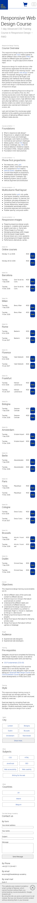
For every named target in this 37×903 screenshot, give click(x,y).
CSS (20, 143)
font (18, 169)
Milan (5, 301)
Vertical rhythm (9, 170)
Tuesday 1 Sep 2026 (5, 281)
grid (20, 165)
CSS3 (18, 55)
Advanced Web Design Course (19, 672)
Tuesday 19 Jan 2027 (6, 339)
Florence (6, 352)
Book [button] (32, 256)
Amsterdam (8, 429)
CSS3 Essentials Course (10, 674)
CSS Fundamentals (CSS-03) (14, 663)
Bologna (6, 404)
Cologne (6, 507)
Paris (4, 481)
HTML (28, 57)
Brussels (6, 532)
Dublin (5, 558)
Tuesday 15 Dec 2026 (6, 288)
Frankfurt (7, 378)
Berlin (5, 455)
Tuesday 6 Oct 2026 (5, 332)
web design (23, 73)
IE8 (22, 145)
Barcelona (7, 275)
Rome (5, 326)
